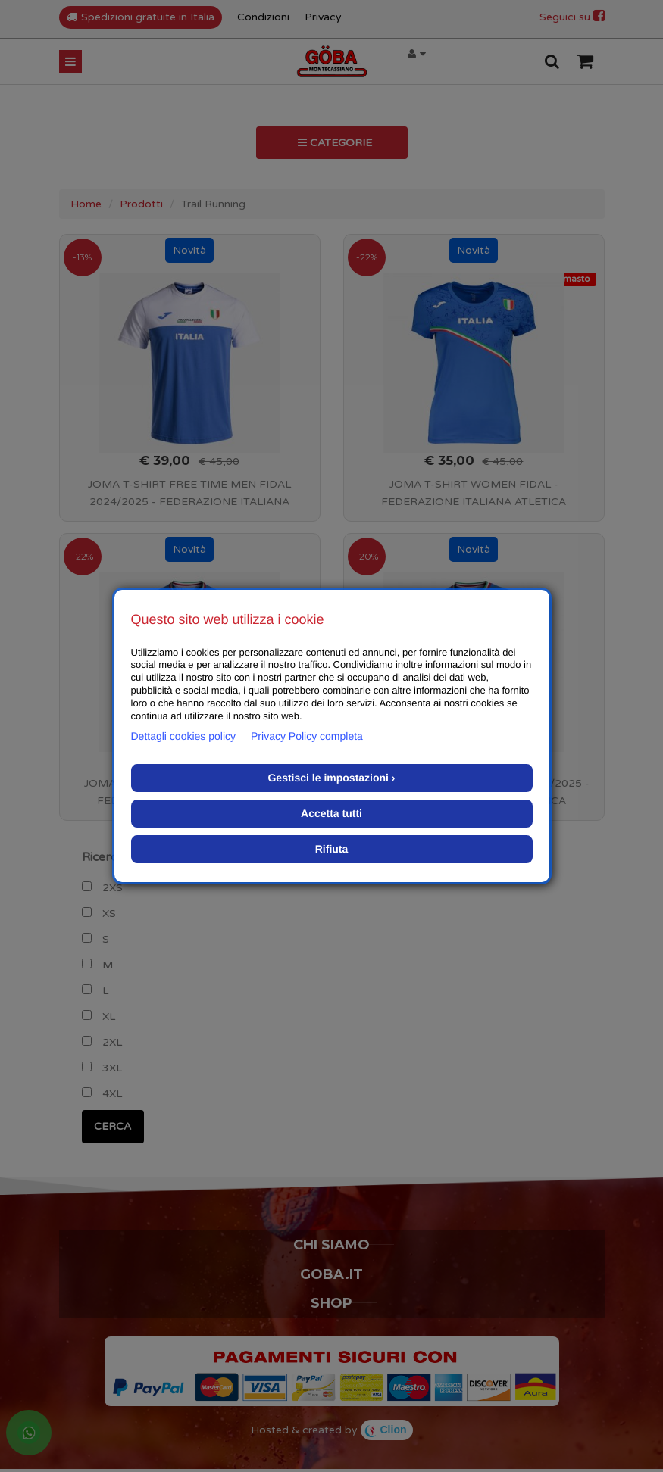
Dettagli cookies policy (183, 736)
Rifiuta (332, 849)
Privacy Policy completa (307, 736)
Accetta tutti (331, 813)
